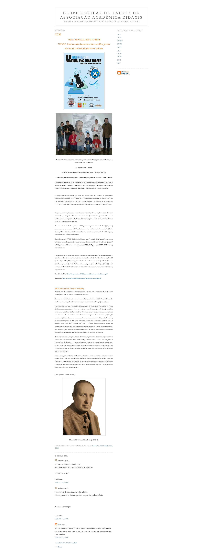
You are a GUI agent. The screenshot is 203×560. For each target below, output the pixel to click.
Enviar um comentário (66, 543)
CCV (119, 50)
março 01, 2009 (61, 482)
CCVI (119, 47)
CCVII (119, 44)
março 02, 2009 (61, 538)
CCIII (119, 57)
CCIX (119, 37)
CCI (118, 63)
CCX (119, 34)
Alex (59, 525)
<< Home (58, 547)
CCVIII (120, 41)
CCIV (119, 54)
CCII (119, 60)
